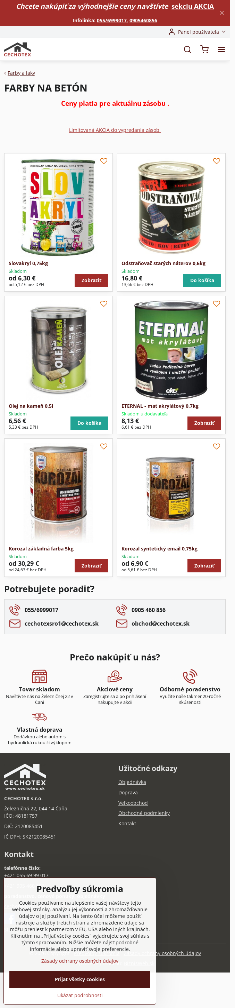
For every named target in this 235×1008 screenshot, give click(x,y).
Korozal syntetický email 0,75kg (159, 548)
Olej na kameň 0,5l (31, 406)
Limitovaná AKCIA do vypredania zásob (115, 130)
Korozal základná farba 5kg (41, 548)
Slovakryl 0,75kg (28, 263)
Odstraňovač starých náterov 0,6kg (163, 263)
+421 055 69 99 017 (26, 875)
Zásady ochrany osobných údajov (162, 953)
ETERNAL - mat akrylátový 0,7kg (160, 406)
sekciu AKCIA (192, 6)
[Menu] (221, 49)
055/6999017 (112, 20)
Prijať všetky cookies (80, 991)
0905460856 (143, 20)
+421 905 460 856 (24, 885)
